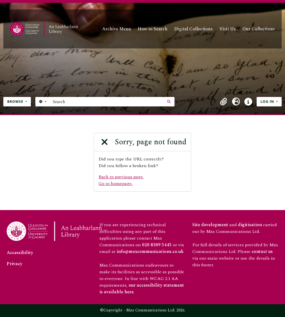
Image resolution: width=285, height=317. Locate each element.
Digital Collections (193, 29)
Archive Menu (116, 29)
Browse (15, 101)
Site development (210, 224)
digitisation (250, 224)
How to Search (153, 29)
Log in (268, 101)
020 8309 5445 (157, 245)
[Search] (107, 101)
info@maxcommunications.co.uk (150, 251)
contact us (262, 251)
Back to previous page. (121, 177)
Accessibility (20, 252)
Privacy (14, 263)
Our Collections (258, 29)
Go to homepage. (115, 183)
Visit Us (227, 29)
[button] (224, 102)
